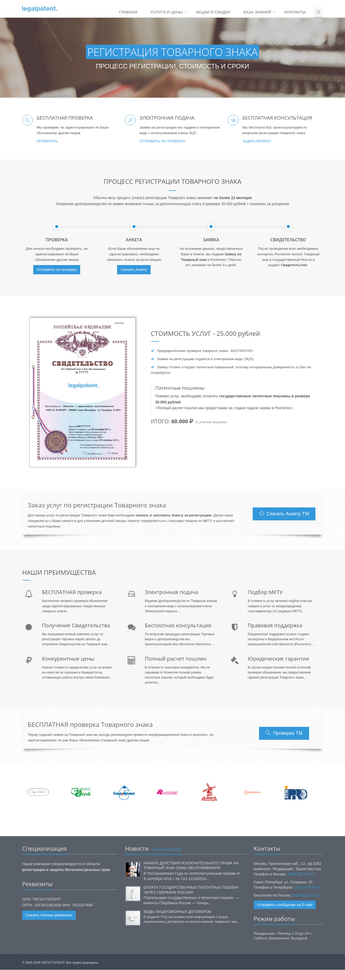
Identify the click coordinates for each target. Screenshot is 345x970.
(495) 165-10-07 (300, 874)
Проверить (47, 141)
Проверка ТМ (284, 733)
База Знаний (257, 12)
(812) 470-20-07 (308, 887)
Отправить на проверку (162, 141)
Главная (128, 12)
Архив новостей (166, 849)
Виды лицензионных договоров (177, 912)
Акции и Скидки (213, 12)
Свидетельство (294, 265)
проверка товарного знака (207, 351)
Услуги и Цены (166, 12)
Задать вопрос (256, 141)
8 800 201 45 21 (305, 895)
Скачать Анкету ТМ (284, 513)
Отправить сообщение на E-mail (285, 905)
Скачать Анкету (134, 270)
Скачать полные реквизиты (49, 915)
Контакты (295, 12)
